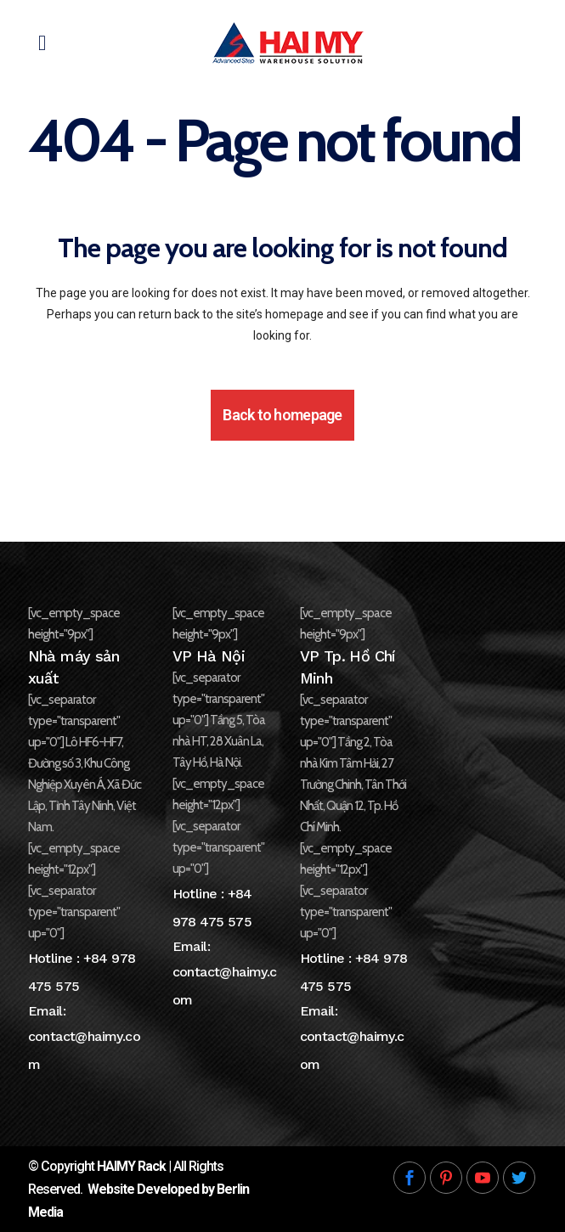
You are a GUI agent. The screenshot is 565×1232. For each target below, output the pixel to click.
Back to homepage (282, 415)
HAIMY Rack (131, 1166)
